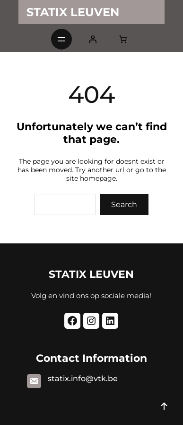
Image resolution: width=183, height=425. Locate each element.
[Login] (92, 39)
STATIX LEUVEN (72, 12)
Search (124, 204)
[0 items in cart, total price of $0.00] (122, 39)
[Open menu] (61, 39)
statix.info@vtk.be (83, 378)
